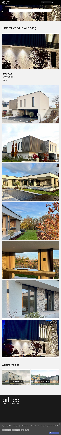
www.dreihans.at (11, 77)
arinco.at (12, 10)
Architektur (17, 10)
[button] (6, 430)
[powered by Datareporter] (60, 424)
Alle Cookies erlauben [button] (54, 432)
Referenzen (24, 10)
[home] (6, 2)
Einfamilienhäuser (33, 10)
